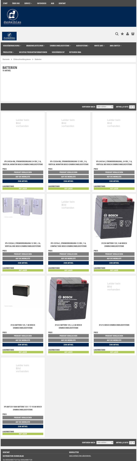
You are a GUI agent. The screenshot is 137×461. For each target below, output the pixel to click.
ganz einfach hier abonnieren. (80, 456)
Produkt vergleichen (23, 172)
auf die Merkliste (23, 176)
